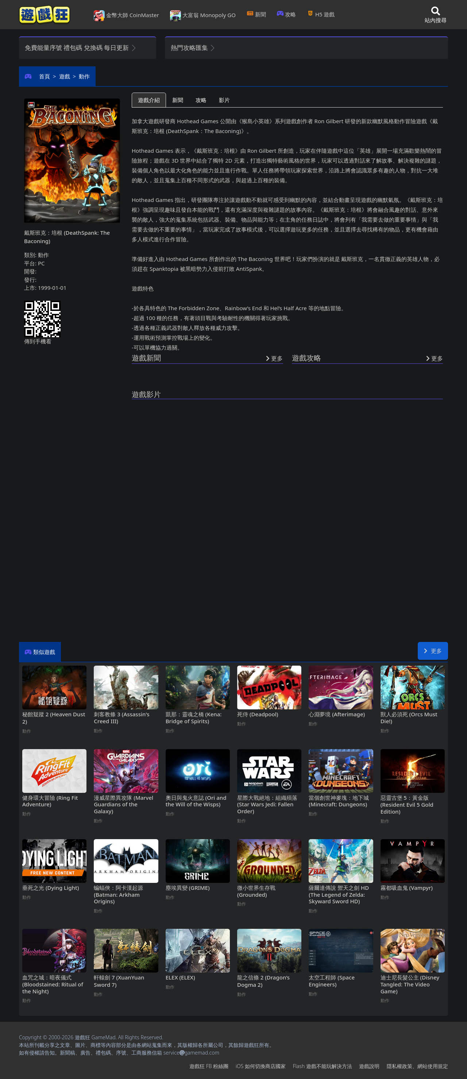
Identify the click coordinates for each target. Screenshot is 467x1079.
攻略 (286, 14)
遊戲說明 (369, 1066)
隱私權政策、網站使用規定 (417, 1066)
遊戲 (64, 76)
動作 (84, 76)
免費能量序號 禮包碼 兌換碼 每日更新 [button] (81, 47)
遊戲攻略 (306, 358)
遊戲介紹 (149, 100)
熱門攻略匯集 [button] (193, 47)
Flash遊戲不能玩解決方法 (322, 1066)
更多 (433, 650)
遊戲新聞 (146, 358)
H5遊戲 (321, 14)
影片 (224, 100)
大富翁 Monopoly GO (203, 15)
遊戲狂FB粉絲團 (208, 1066)
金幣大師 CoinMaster (126, 15)
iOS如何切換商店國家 (261, 1066)
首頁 (44, 76)
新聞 (256, 14)
